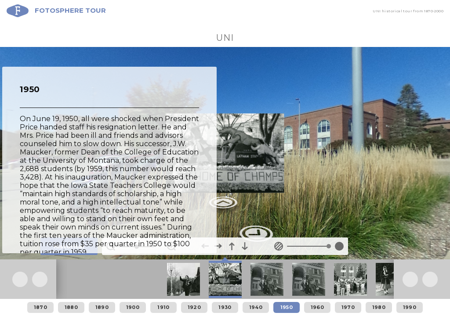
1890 (102, 307)
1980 (378, 307)
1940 (255, 307)
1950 (286, 307)
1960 (317, 307)
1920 (194, 307)
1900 (132, 307)
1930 (224, 307)
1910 (163, 307)
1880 (71, 307)
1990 (409, 307)
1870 (40, 307)
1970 (348, 307)
